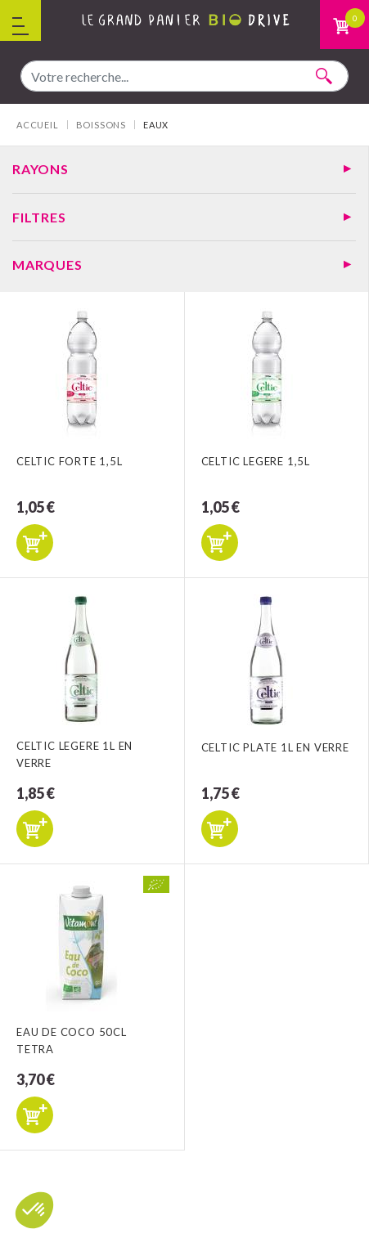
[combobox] (184, 76)
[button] (34, 1210)
